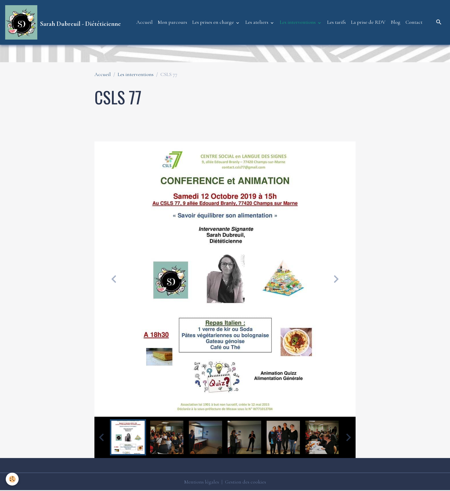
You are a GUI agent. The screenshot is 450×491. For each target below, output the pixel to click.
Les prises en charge (213, 22)
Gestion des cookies (245, 482)
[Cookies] (12, 479)
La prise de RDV (368, 22)
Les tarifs (336, 22)
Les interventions (298, 22)
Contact (414, 22)
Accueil (144, 22)
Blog (395, 22)
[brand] (63, 22)
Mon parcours (172, 22)
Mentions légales (201, 482)
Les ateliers (257, 22)
